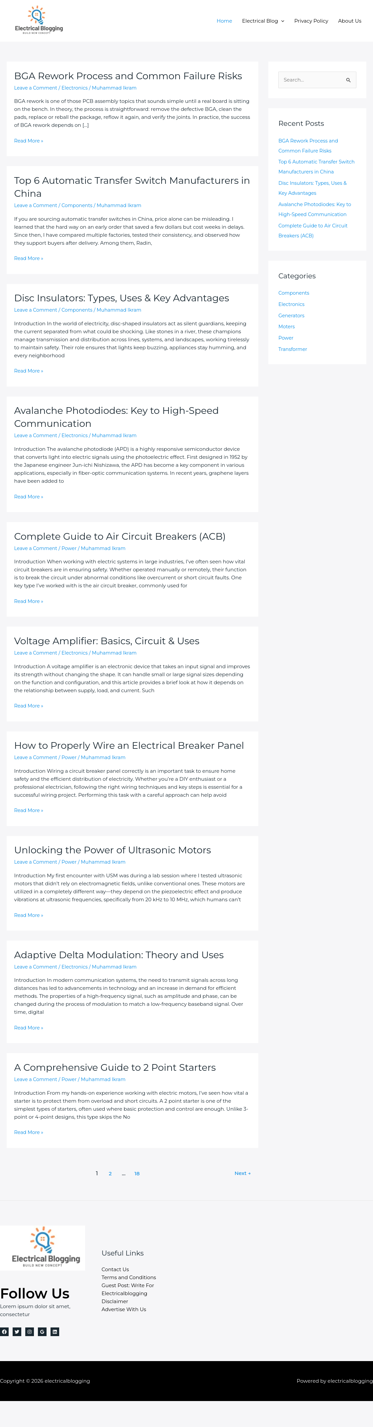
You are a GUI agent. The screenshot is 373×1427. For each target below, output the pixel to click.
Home (224, 21)
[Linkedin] (55, 1357)
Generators (292, 315)
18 (136, 1199)
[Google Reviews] (42, 1357)
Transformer (293, 349)
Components (80, 218)
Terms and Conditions (129, 1303)
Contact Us (115, 1295)
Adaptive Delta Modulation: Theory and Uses (124, 981)
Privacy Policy (311, 21)
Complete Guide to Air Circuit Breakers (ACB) (125, 549)
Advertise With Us (124, 1335)
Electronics (77, 101)
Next (242, 1199)
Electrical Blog (263, 21)
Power (72, 561)
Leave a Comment (37, 101)
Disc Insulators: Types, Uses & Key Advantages (127, 311)
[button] (281, 21)
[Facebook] (4, 1357)
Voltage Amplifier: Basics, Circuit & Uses (112, 654)
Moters (287, 326)
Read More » (29, 154)
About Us (349, 21)
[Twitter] (17, 1357)
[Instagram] (29, 1357)
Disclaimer (115, 1327)
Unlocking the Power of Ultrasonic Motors (118, 876)
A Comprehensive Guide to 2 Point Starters (120, 1093)
